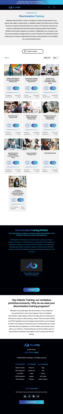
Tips (43, 370)
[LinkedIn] (25, 396)
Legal (31, 373)
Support (31, 376)
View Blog (31, 289)
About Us (31, 368)
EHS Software (20, 379)
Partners (31, 379)
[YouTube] (38, 396)
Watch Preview (16, 88)
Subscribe (31, 402)
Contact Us (31, 370)
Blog (43, 368)
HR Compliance (20, 370)
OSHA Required (20, 376)
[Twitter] (33, 396)
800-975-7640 (32, 352)
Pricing (43, 373)
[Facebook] (29, 396)
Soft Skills (20, 373)
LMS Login (43, 376)
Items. (7, 58)
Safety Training (20, 368)
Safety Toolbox (42, 379)
